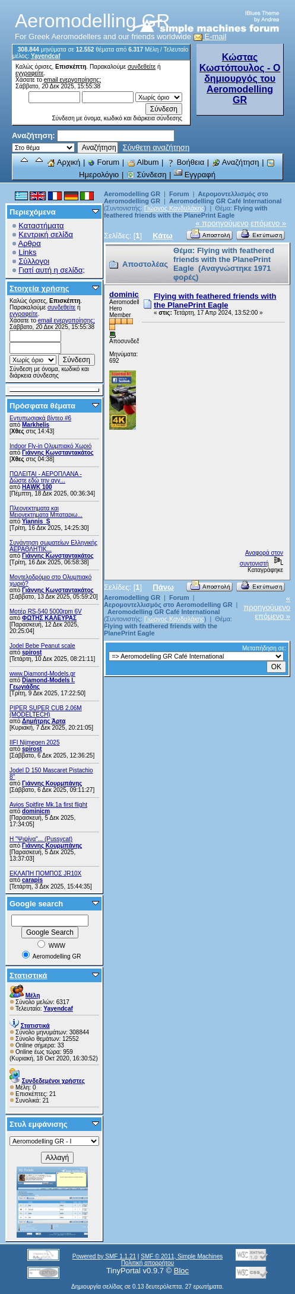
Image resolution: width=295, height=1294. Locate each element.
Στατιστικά (28, 975)
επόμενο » (268, 223)
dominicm (36, 811)
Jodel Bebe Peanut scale (42, 646)
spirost (32, 652)
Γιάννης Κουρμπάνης (52, 783)
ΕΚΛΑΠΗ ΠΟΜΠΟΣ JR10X (45, 873)
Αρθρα (29, 243)
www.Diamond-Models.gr (42, 673)
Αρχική (63, 162)
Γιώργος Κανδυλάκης (174, 208)
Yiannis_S (36, 521)
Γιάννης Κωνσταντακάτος (58, 452)
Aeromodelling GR (132, 193)
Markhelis (35, 424)
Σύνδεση (146, 174)
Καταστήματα (41, 225)
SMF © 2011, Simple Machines (182, 1256)
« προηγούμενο (222, 223)
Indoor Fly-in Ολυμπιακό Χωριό (50, 446)
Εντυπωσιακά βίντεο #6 (40, 418)
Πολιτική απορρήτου (147, 1263)
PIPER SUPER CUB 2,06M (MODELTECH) (45, 711)
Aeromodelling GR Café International (225, 201)
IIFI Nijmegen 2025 (34, 742)
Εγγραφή (194, 174)
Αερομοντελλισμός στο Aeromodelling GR (168, 604)
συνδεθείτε (142, 66)
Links (27, 252)
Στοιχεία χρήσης (39, 288)
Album (143, 162)
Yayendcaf (45, 56)
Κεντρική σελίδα (45, 234)
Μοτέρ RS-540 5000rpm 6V (45, 611)
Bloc (181, 1270)
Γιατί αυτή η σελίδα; (51, 270)
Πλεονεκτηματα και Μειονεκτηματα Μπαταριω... (46, 511)
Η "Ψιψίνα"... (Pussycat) (40, 839)
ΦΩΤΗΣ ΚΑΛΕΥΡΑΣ (49, 618)
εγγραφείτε (29, 73)
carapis (32, 880)
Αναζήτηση (235, 162)
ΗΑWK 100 (37, 487)
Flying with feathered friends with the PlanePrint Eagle (186, 212)
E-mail (210, 36)
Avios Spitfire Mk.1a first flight (48, 804)
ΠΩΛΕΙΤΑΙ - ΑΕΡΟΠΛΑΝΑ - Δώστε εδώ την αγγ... (45, 477)
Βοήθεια (185, 162)
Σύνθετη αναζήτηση (156, 147)
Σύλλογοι (33, 261)
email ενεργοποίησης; (72, 79)
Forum (103, 162)
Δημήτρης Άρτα (43, 721)
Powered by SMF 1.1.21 (104, 1256)
